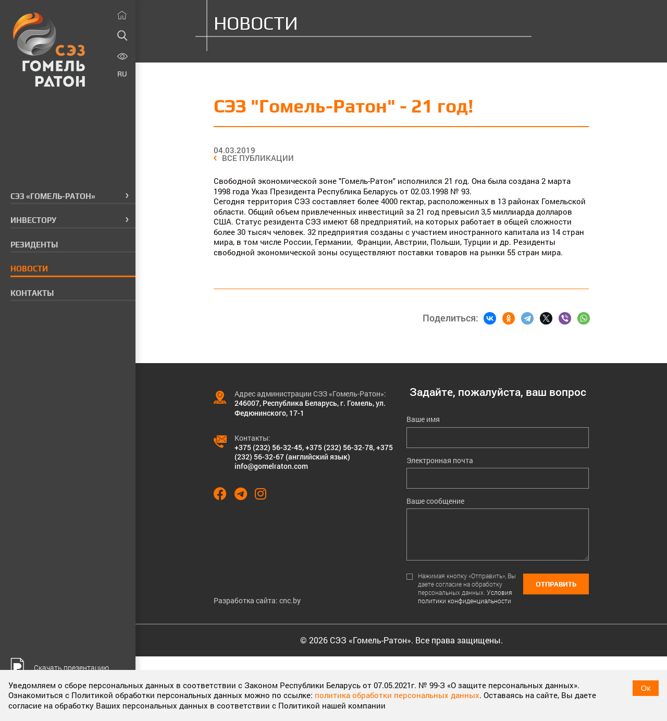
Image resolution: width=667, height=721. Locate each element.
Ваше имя (423, 419)
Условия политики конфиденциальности (465, 596)
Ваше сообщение (435, 501)
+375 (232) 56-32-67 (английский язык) (313, 452)
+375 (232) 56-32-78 (339, 447)
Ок (645, 687)
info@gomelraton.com (271, 466)
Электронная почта (439, 460)
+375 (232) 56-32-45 (268, 447)
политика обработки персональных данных (397, 695)
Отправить (556, 584)
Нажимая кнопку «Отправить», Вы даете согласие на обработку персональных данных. (467, 588)
